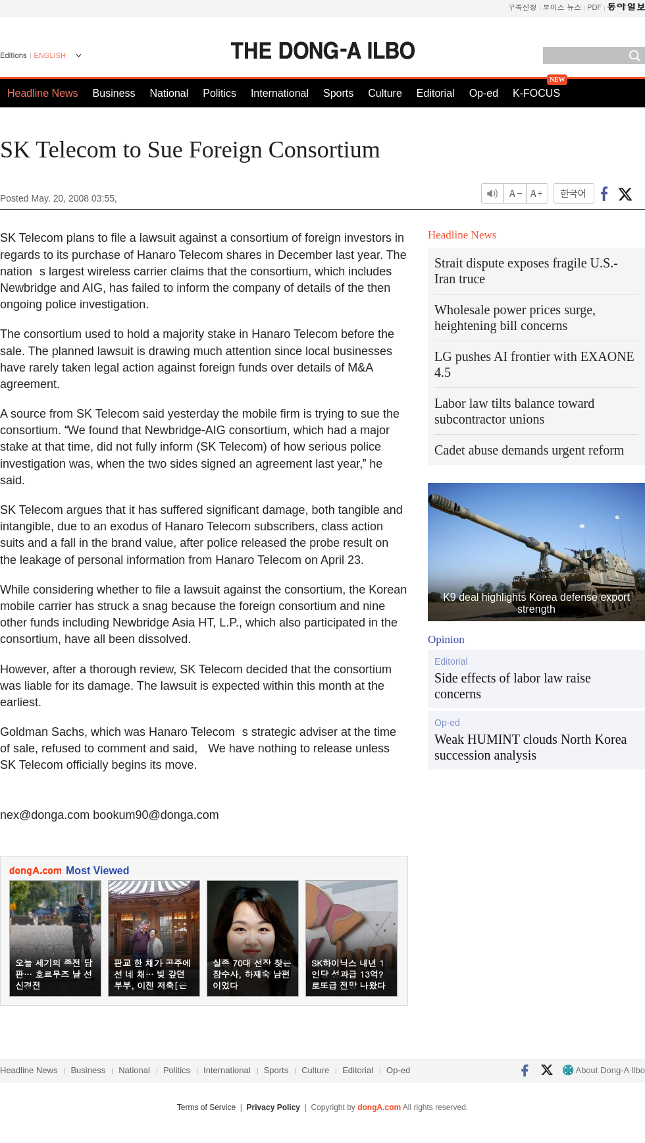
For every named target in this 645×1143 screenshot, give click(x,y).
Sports (338, 93)
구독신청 (522, 7)
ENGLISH (50, 55)
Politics (219, 93)
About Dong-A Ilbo (604, 1070)
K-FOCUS (536, 93)
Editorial (436, 93)
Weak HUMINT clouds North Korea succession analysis (530, 747)
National (169, 93)
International (280, 93)
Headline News (42, 93)
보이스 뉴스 (562, 7)
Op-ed (483, 93)
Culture (385, 93)
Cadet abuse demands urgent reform (529, 450)
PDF (594, 7)
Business (114, 93)
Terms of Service (206, 1107)
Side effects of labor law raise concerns (512, 686)
